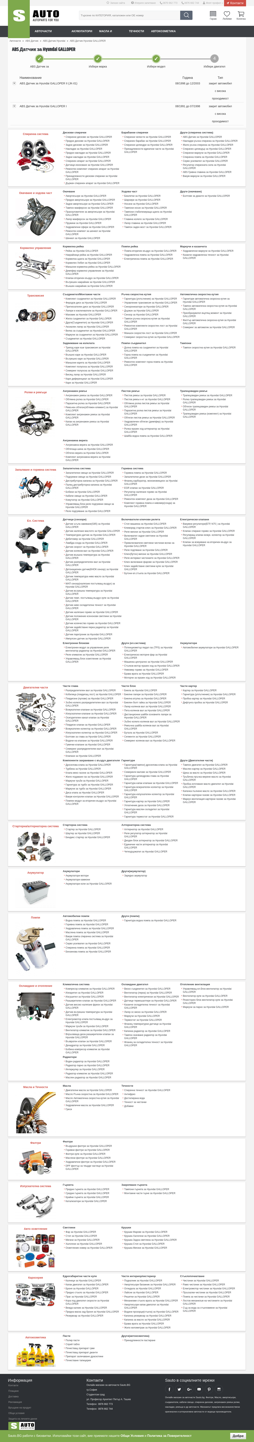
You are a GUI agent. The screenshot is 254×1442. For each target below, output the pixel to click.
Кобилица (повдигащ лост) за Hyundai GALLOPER (93, 692)
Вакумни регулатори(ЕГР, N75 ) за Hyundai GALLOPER (206, 524)
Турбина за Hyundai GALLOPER (83, 766)
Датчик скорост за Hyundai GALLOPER (87, 545)
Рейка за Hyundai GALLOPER (82, 250)
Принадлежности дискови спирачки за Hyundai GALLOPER (91, 177)
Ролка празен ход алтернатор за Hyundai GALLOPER (146, 429)
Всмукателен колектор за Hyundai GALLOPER (91, 726)
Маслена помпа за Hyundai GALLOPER (87, 930)
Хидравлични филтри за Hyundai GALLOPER (90, 1159)
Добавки (129, 1103)
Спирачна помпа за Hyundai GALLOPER (205, 156)
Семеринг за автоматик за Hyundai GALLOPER (209, 326)
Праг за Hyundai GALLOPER (81, 1294)
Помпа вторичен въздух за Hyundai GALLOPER (150, 250)
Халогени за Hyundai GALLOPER (84, 1241)
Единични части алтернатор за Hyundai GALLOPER (146, 844)
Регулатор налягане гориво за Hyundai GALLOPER (145, 492)
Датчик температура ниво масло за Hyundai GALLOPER (90, 576)
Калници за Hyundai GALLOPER (83, 1278)
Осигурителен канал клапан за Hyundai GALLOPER (87, 717)
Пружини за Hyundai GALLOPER (83, 222)
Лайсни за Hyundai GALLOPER (141, 1290)
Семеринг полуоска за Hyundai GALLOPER (89, 369)
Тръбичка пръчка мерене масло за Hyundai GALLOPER (207, 776)
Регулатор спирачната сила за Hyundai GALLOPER (204, 166)
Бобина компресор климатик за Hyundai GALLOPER (88, 1048)
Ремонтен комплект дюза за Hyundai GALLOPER (151, 497)
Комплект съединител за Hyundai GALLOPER (91, 298)
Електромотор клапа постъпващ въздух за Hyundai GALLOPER (89, 1018)
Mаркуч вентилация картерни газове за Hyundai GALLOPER (209, 798)
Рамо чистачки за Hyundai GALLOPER (204, 1282)
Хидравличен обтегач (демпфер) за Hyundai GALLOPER (148, 422)
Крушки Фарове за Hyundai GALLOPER (145, 1229)
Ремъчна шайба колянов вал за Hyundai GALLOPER (146, 725)
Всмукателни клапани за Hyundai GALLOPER (91, 707)
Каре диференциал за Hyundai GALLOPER (89, 377)
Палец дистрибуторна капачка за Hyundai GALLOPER (89, 485)
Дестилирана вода (134, 1095)
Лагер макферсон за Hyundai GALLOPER (88, 218)
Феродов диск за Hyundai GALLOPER (86, 302)
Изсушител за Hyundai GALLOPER (85, 994)
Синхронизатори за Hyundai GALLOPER (146, 306)
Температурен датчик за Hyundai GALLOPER (90, 533)
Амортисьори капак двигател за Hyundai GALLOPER (146, 1303)
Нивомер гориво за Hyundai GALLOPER (146, 668)
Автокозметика (165, 31)
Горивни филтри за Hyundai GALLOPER (88, 1147)
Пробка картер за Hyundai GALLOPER (204, 696)
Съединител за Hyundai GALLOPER (85, 337)
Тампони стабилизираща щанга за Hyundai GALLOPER (148, 213)
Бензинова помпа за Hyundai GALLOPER (88, 949)
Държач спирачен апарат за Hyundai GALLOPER (92, 183)
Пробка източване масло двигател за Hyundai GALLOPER (208, 783)
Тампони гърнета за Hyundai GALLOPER (146, 1186)
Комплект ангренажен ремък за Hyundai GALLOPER (88, 415)
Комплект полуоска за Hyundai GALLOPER (89, 365)
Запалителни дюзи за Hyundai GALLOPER (147, 475)
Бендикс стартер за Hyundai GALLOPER (88, 835)
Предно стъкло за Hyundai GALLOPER (87, 1290)
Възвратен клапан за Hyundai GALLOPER (89, 1038)
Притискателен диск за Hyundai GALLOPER (90, 306)
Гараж (213, 18)
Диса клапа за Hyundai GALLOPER (85, 790)
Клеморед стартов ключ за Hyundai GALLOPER (150, 526)
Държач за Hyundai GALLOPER (141, 310)
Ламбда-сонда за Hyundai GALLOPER (87, 541)
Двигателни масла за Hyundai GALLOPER (89, 1087)
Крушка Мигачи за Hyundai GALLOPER (145, 1245)
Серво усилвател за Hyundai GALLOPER (205, 160)
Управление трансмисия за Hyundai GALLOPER (150, 302)
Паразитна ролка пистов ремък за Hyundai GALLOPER (147, 411)
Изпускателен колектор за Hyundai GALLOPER (91, 730)
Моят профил (213, 3)
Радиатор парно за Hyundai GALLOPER (87, 1062)
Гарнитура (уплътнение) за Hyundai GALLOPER (150, 298)
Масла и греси (111, 31)
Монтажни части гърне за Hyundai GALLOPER (149, 1190)
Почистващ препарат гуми (80, 1345)
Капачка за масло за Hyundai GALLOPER (147, 1317)
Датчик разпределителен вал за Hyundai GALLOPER (88, 562)
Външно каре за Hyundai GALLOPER (86, 354)
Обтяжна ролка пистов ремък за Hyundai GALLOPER (146, 404)
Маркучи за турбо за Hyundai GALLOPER (88, 786)
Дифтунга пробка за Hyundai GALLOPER (205, 700)
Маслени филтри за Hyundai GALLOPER (88, 1155)
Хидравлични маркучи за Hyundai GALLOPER (208, 250)
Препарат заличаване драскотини (84, 1353)
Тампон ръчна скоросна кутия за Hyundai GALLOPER (147, 320)
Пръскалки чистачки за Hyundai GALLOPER (207, 1290)
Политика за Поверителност (169, 1435)
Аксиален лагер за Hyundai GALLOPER (87, 326)
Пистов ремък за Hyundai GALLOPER (144, 394)
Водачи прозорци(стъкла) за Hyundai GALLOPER (151, 1309)
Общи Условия (132, 1435)
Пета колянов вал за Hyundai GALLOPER (147, 708)
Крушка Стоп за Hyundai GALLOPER (144, 1241)
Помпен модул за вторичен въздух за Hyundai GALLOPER (91, 800)
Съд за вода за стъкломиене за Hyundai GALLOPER (205, 1307)
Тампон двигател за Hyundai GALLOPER (205, 762)
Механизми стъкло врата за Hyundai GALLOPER (151, 1297)
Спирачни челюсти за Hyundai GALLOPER (147, 137)
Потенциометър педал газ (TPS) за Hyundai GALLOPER (148, 647)
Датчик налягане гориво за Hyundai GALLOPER (92, 610)
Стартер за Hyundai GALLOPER (83, 827)
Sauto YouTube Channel (199, 1386)
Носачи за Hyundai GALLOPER (141, 203)
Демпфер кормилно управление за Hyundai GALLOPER (90, 272)
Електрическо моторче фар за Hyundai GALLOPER (145, 654)
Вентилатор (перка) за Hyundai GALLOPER (148, 990)
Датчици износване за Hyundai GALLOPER (89, 164)
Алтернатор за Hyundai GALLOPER (143, 827)
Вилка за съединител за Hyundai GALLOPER (90, 330)
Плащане (13, 1388)
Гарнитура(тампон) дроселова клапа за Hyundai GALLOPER (150, 764)
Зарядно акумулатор (135, 873)
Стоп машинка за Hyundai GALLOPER (145, 522)
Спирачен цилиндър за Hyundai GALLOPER (207, 148)
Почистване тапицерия (78, 1357)
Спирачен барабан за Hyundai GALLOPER (147, 141)
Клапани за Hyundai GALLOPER (83, 753)
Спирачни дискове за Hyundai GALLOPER (89, 137)
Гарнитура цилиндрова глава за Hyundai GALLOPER (146, 775)
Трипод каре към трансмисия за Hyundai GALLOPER (88, 348)
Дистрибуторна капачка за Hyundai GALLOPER (92, 479)
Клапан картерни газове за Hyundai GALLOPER (209, 792)
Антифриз (129, 1091)
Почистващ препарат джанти (82, 1349)
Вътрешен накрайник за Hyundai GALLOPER (90, 281)
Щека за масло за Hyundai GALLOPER (204, 770)
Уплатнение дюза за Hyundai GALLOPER (146, 803)
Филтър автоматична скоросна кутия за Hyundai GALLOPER (209, 321)
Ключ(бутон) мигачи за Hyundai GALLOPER (148, 552)
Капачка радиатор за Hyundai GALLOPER (147, 1028)
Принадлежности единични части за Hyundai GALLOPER (149, 150)
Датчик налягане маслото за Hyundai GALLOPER (93, 529)
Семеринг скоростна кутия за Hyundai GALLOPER (152, 336)
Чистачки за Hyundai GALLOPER (201, 1278)
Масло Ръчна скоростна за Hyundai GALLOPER (92, 1091)
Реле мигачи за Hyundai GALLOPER (144, 530)
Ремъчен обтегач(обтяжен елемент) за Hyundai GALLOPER (92, 408)
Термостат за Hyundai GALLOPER (143, 1017)
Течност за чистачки (135, 1099)
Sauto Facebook (169, 1386)
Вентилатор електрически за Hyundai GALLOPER (151, 994)
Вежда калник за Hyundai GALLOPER (86, 1305)
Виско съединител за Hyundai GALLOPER (147, 986)
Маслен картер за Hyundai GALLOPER (204, 766)
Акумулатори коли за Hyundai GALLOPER (89, 881)
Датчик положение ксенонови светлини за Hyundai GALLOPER (93, 616)
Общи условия (16, 1410)
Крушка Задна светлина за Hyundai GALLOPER (150, 1237)
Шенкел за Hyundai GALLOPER (83, 237)
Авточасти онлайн (50, 31)
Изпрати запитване (145, 3)
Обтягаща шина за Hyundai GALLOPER (87, 447)
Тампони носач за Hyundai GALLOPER (145, 207)
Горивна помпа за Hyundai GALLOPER (145, 471)
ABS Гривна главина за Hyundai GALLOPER (207, 172)
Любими (227, 18)
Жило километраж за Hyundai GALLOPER (147, 1324)
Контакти (236, 3)
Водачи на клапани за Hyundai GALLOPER (89, 738)
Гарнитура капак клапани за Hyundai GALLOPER (151, 781)
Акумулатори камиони (78, 877)
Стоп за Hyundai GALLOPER (81, 1233)
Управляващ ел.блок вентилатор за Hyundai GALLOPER (207, 988)
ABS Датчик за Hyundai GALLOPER (202, 137)
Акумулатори (82, 31)
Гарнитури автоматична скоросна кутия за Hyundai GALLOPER (206, 300)
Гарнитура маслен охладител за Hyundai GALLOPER (146, 809)
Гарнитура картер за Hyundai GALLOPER (147, 799)
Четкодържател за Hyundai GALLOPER (145, 849)
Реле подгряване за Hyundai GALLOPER (88, 509)
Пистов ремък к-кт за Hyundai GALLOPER (147, 398)
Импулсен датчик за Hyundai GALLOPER (88, 636)
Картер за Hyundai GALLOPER (200, 688)
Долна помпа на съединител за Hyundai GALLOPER (146, 348)
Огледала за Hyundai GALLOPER (142, 1286)
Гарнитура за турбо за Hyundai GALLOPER (89, 782)
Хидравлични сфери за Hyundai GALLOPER (90, 226)
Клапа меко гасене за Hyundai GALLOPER (89, 770)
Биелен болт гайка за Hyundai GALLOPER (147, 700)
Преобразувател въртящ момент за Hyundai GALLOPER (207, 314)
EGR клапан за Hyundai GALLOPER (144, 486)
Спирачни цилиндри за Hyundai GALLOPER (148, 145)
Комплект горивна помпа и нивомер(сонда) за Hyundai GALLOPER (149, 503)
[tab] (127, 91)
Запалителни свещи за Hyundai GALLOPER (90, 471)
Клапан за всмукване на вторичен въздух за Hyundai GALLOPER (207, 542)
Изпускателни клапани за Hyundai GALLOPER (91, 711)
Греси (69, 1106)
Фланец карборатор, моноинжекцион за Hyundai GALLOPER (150, 481)
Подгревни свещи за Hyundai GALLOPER (88, 475)
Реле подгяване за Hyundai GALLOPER (146, 548)
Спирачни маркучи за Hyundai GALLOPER (206, 152)
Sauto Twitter (179, 1386)
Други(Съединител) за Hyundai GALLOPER (89, 322)
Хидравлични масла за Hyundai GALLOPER (90, 1102)
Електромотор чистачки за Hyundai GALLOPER (209, 1286)
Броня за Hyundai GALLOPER (82, 1286)
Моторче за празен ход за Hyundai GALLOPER (150, 676)
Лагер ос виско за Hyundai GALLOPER (145, 1009)
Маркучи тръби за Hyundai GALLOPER (87, 778)
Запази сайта (118, 3)
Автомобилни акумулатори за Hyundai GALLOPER (211, 645)
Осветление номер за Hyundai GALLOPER (89, 1245)
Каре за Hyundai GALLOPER (81, 381)
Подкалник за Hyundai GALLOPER (143, 1278)
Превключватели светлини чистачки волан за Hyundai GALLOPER (149, 543)
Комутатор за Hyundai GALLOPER (84, 498)
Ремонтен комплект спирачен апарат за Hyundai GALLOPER (92, 170)
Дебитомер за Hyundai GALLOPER (85, 537)
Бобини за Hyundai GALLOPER (83, 490)
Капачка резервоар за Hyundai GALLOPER (147, 1313)
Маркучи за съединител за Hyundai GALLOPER (92, 334)
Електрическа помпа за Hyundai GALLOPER (148, 258)
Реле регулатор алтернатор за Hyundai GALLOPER (145, 833)
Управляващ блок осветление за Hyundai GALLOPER (88, 658)
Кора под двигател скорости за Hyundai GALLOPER (87, 1299)
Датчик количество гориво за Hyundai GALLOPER (93, 621)
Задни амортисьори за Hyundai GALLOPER (90, 203)
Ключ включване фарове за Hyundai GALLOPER (151, 560)
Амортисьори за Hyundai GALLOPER (86, 195)
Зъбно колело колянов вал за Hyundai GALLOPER (152, 719)
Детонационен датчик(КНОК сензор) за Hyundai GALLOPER (92, 569)
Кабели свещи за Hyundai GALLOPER (86, 494)
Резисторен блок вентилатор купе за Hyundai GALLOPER (208, 999)
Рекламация (15, 1399)
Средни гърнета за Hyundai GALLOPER (87, 1190)
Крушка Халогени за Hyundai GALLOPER (146, 1233)
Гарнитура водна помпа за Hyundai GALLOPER (150, 918)
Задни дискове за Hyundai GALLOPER (87, 145)
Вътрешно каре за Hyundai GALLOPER (87, 358)
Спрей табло (73, 1341)
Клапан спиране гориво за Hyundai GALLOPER (209, 529)
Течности (137, 31)
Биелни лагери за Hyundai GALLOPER (145, 692)
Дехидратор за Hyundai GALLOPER (85, 1042)
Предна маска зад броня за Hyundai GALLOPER (92, 1309)
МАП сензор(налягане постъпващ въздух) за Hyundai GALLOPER (90, 584)
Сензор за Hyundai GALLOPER (141, 314)
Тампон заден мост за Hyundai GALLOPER (147, 226)
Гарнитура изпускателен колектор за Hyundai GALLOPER (149, 794)
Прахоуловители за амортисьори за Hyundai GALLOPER (90, 213)
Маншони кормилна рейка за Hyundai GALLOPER (93, 266)
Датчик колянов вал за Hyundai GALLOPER (90, 549)
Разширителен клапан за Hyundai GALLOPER (91, 998)
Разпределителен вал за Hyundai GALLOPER (91, 688)
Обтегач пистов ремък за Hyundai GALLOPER (149, 416)
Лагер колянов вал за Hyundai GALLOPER (147, 704)
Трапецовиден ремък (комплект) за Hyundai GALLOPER (207, 414)
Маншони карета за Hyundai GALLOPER (88, 361)
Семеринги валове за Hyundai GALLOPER (147, 769)
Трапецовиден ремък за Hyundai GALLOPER (207, 394)
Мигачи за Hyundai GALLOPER (83, 1237)
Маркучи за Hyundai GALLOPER (142, 1013)
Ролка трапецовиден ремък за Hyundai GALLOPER (204, 400)
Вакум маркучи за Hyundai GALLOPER (204, 175)
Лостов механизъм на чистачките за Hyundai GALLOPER (207, 1299)
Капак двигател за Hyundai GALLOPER (87, 1282)
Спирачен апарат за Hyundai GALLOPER (88, 160)
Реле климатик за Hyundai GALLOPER (87, 653)
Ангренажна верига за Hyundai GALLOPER (89, 443)
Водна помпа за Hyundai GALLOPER (86, 918)
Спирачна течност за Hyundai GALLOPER (147, 1087)
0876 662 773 (170, 3)
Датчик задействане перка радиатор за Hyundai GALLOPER (92, 627)
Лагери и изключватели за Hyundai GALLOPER (91, 310)
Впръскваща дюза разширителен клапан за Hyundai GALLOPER (90, 1033)
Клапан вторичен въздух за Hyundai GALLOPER (92, 277)
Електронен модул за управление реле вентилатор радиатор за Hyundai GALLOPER (90, 647)
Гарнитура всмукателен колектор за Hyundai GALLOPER (148, 786)
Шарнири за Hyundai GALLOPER (142, 199)
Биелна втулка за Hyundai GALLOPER (145, 696)
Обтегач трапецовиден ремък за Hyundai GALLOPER (205, 407)
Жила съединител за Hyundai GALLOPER (89, 318)
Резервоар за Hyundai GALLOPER (84, 1313)
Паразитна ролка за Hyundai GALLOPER (88, 402)
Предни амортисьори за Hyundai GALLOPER (90, 199)
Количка (241, 18)
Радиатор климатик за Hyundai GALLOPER (89, 1070)
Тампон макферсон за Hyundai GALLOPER (89, 207)
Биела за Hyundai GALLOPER (140, 688)
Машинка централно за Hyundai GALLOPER (148, 660)
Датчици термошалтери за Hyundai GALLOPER (150, 998)
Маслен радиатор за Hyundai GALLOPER (88, 1074)
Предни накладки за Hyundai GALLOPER (88, 152)
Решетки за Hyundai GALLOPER (142, 1294)
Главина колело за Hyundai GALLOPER (146, 218)
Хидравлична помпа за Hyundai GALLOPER (148, 254)
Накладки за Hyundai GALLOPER (84, 148)
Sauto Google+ (189, 1386)
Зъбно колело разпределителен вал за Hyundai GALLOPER (92, 702)
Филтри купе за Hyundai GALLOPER (86, 1151)
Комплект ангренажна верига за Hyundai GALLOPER (88, 457)
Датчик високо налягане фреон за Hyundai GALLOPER (89, 1004)
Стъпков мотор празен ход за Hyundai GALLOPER (152, 664)
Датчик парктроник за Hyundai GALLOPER (89, 632)
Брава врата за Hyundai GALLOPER (144, 672)
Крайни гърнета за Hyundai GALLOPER (87, 1194)
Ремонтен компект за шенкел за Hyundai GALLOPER (88, 232)
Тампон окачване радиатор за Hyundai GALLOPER (145, 1034)
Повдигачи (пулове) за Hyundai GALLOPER (89, 696)
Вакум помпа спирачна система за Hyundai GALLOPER (89, 936)
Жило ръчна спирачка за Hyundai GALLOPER (208, 145)
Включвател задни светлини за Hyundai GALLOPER (146, 536)
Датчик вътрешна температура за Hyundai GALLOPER (89, 591)
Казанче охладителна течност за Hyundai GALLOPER (147, 1004)
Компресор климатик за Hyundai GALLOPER (90, 986)
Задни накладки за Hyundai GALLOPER (87, 156)
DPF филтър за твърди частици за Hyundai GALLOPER (89, 1165)
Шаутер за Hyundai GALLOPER (83, 831)
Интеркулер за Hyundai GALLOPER (85, 1066)
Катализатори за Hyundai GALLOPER (86, 1198)
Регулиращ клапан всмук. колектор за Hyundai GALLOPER (208, 535)
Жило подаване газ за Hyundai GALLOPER (89, 774)
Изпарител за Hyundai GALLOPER (84, 990)
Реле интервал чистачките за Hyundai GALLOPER (151, 556)
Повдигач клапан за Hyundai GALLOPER (88, 722)
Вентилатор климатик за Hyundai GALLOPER (90, 1027)
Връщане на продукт (19, 1404)
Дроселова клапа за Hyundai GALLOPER (88, 762)
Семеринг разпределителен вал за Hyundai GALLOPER (90, 748)
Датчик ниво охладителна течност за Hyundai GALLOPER (91, 605)
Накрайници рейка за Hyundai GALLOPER (89, 254)
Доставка (13, 1393)
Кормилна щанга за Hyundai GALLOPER (88, 258)
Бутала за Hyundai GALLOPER (141, 730)
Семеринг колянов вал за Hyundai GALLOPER (149, 738)
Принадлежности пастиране (139, 1337)
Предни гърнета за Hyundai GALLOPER (87, 1186)
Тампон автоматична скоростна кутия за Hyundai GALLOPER (210, 307)
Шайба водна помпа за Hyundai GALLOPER (148, 435)
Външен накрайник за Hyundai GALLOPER (89, 285)
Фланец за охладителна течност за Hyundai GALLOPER (148, 1041)
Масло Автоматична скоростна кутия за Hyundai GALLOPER (92, 1097)
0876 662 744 (191, 3)
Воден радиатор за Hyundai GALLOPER (88, 1058)
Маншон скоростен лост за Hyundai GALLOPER (150, 332)
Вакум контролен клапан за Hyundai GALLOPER (92, 794)
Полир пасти (73, 1337)
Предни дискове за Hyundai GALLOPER (88, 141)
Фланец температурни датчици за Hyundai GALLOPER (147, 1023)
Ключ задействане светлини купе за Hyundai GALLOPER (148, 566)
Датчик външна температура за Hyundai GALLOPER (88, 555)
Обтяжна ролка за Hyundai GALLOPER (87, 398)
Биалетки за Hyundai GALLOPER (142, 195)
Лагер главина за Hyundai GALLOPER (145, 222)
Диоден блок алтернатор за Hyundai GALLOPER (151, 838)
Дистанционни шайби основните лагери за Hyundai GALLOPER (147, 714)
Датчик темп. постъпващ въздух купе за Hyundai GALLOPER (92, 598)
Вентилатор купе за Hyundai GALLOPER (205, 993)
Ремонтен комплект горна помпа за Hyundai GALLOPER (148, 363)
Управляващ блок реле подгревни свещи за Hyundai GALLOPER (90, 504)
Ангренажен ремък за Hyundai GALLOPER (89, 394)
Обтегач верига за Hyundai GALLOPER (87, 451)
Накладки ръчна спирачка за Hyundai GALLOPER (210, 141)
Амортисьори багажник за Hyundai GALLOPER (150, 1282)
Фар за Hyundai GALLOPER (81, 1229)
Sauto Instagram (219, 1386)
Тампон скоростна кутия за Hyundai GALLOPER (209, 346)
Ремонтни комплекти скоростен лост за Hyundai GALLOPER (150, 327)
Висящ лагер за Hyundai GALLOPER (86, 373)
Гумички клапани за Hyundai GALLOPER (88, 742)
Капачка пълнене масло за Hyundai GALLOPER (209, 789)
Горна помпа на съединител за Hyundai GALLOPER (146, 356)
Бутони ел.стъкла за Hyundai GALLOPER (146, 571)
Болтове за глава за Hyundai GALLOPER (88, 734)
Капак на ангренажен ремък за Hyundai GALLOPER (87, 422)
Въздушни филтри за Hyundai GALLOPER (89, 1143)
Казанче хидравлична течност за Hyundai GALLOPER (206, 256)
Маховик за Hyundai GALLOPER (83, 314)
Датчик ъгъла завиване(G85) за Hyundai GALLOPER (88, 524)
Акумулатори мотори (77, 873)
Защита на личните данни (22, 1416)
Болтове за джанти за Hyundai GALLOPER (206, 195)
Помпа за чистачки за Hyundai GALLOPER (206, 1294)
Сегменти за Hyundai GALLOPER (142, 734)
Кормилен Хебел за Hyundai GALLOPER (88, 262)
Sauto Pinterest (209, 1386)
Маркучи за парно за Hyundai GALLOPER (206, 1004)
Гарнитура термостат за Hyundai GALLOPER (148, 814)
